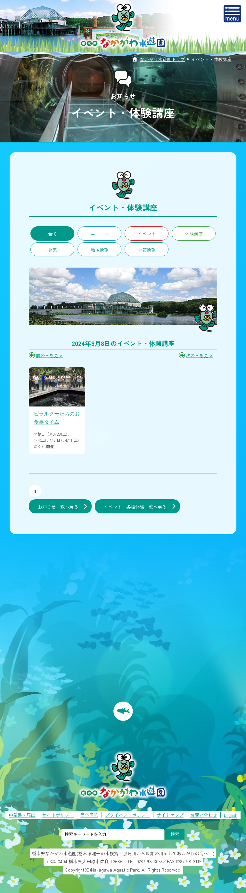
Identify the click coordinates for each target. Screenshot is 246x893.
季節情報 (147, 249)
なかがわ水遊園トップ (162, 59)
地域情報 (100, 249)
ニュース (100, 233)
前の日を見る (49, 355)
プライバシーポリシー (127, 815)
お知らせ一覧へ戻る (58, 506)
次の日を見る (199, 355)
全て (52, 233)
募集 (52, 249)
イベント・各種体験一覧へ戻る (135, 506)
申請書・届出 (22, 815)
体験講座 (194, 233)
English (230, 815)
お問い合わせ (203, 815)
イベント (147, 233)
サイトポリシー (58, 815)
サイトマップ (170, 815)
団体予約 (89, 815)
